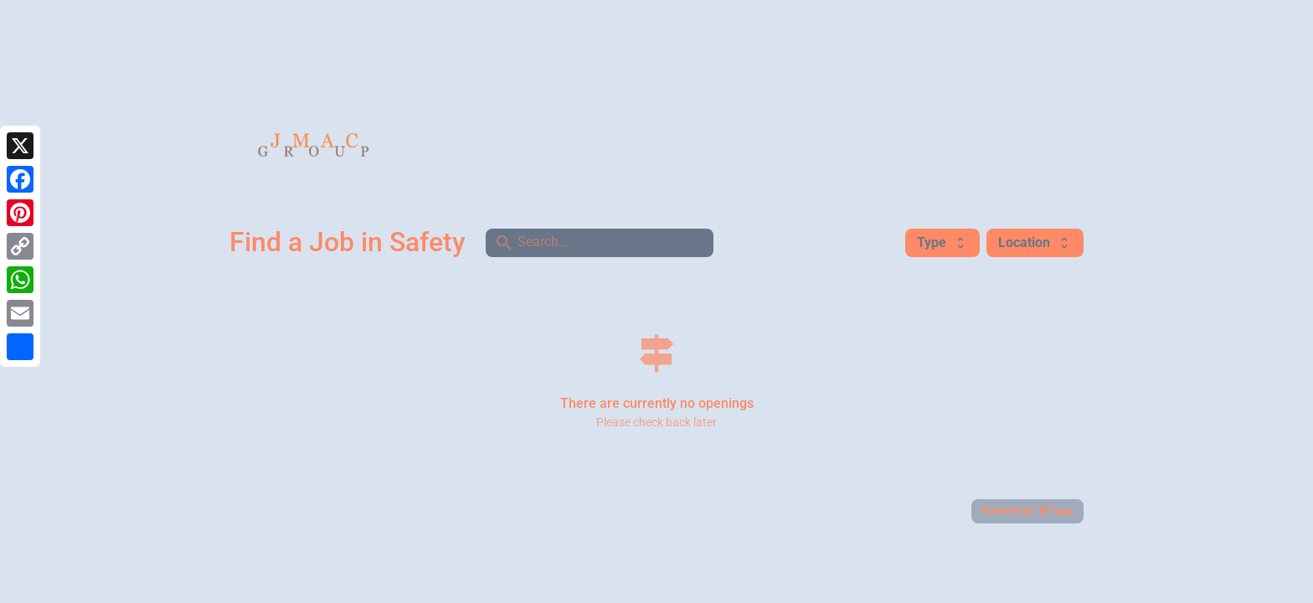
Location (1035, 242)
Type (942, 242)
